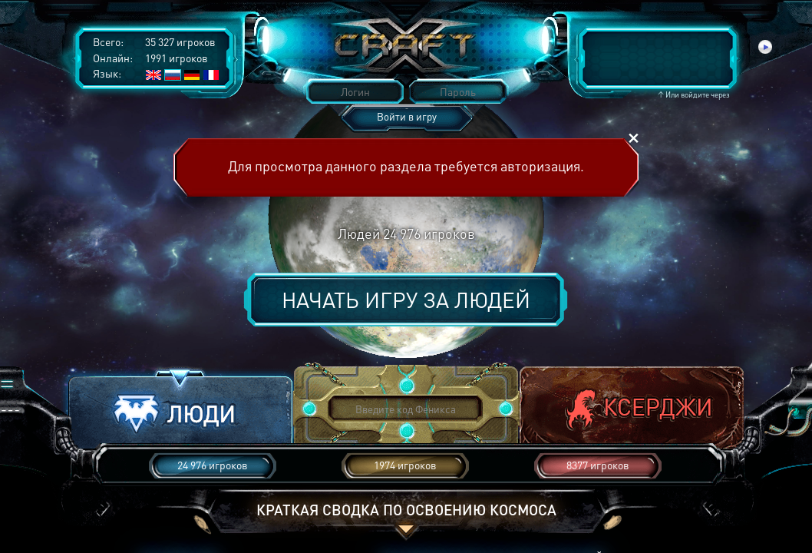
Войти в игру (407, 116)
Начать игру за (406, 299)
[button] (180, 410)
